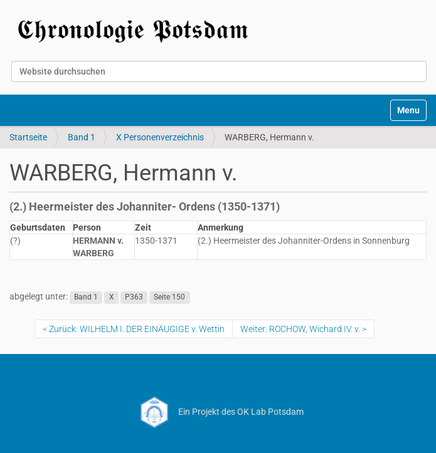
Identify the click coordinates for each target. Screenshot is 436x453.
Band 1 (81, 137)
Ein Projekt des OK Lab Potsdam (218, 412)
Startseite (28, 137)
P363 (134, 297)
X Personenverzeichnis (160, 137)
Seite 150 (169, 297)
